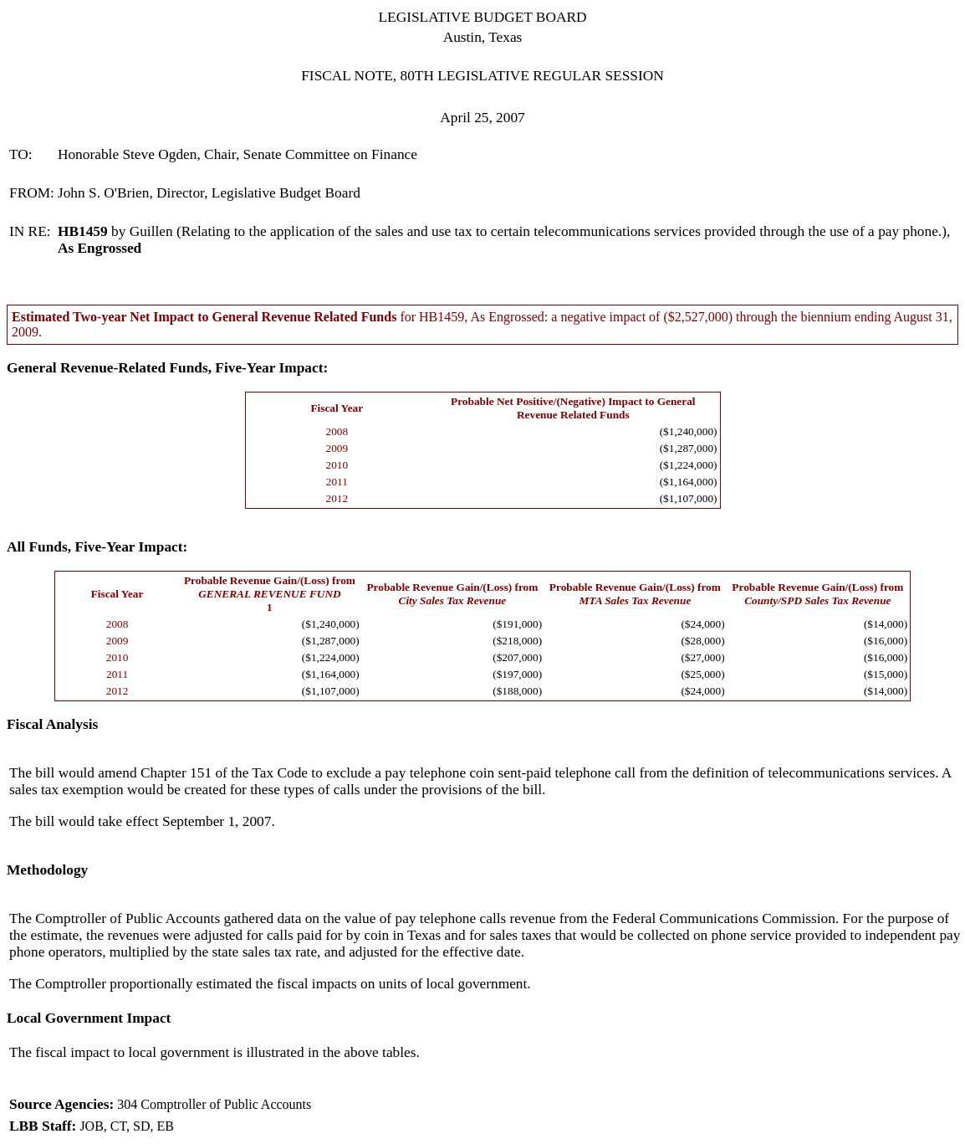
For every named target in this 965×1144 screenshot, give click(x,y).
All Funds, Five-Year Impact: (97, 547)
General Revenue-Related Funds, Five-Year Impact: (167, 368)
